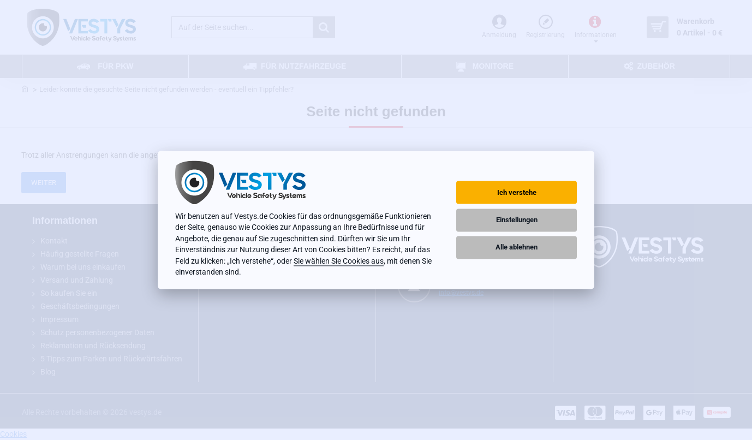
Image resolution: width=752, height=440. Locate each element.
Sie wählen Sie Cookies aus (339, 261)
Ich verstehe (516, 192)
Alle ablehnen (517, 247)
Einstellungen (517, 220)
